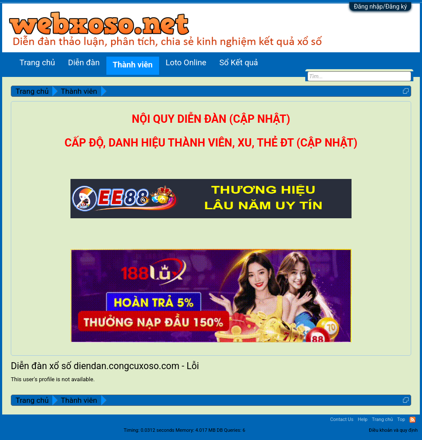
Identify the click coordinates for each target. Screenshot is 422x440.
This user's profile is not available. (53, 379)
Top (401, 419)
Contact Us (341, 419)
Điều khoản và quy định (393, 430)
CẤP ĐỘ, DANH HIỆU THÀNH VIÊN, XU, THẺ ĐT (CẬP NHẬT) (210, 143)
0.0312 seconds (157, 430)
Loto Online (186, 62)
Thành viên (133, 65)
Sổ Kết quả (238, 62)
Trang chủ (37, 62)
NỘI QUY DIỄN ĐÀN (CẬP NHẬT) (211, 119)
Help (363, 419)
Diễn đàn (83, 62)
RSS (412, 420)
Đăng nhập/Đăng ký (380, 6)
